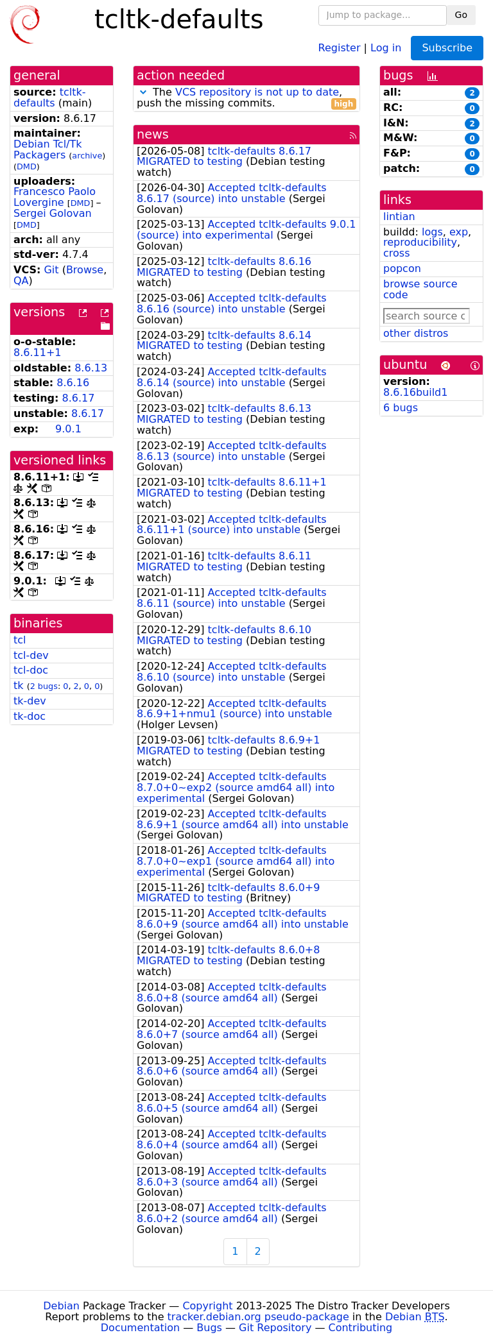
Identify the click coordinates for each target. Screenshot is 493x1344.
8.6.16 (72, 383)
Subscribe (447, 48)
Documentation (140, 1328)
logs (432, 232)
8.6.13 (90, 368)
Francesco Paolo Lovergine (54, 196)
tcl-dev (31, 655)
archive (87, 155)
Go (461, 15)
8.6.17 (78, 398)
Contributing (361, 1328)
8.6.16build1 (415, 392)
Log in (385, 47)
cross (396, 253)
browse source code (420, 289)
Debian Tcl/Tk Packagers (47, 149)
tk (18, 685)
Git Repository (275, 1328)
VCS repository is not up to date (257, 92)
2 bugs (44, 686)
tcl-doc (30, 670)
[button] (143, 92)
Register (339, 47)
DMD (27, 166)
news (153, 134)
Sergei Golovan (52, 213)
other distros (415, 333)
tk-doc (29, 716)
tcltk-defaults (49, 97)
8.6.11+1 (37, 352)
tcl (19, 640)
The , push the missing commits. (246, 98)
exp (458, 232)
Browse (84, 270)
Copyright (207, 1306)
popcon (402, 268)
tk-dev (29, 701)
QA (21, 281)
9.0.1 (68, 429)
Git (51, 270)
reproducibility (420, 242)
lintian (399, 216)
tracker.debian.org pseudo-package (258, 1317)
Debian (61, 1306)
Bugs (209, 1328)
